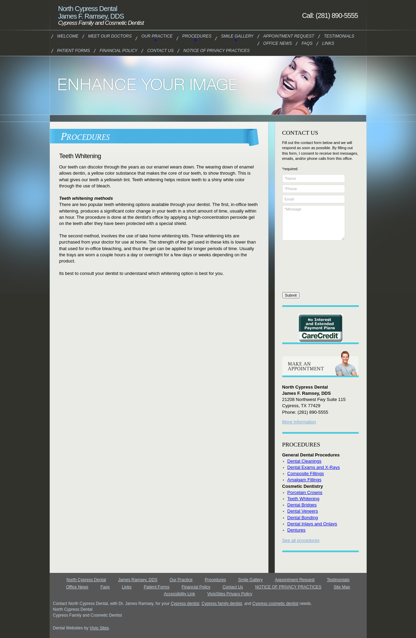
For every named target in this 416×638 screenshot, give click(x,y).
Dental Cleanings (304, 461)
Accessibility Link (179, 593)
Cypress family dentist (222, 603)
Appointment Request (288, 36)
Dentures (296, 530)
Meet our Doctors (110, 36)
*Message (313, 222)
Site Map (342, 587)
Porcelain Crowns (305, 492)
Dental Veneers (302, 511)
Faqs (307, 43)
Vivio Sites (99, 628)
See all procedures (300, 540)
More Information (299, 421)
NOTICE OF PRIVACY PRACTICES (216, 51)
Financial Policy (119, 51)
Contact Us (160, 51)
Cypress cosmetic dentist (275, 603)
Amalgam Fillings (304, 479)
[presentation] (310, 267)
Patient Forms (73, 51)
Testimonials (339, 36)
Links (328, 43)
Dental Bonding (302, 517)
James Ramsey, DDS (138, 579)
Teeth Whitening (303, 498)
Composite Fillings (305, 473)
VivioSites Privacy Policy (229, 593)
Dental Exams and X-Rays (313, 467)
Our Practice (157, 36)
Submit (291, 295)
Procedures (197, 36)
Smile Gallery (237, 36)
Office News (277, 43)
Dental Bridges (302, 504)
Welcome (68, 36)
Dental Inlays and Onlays (312, 523)
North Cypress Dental (86, 579)
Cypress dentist (185, 603)
